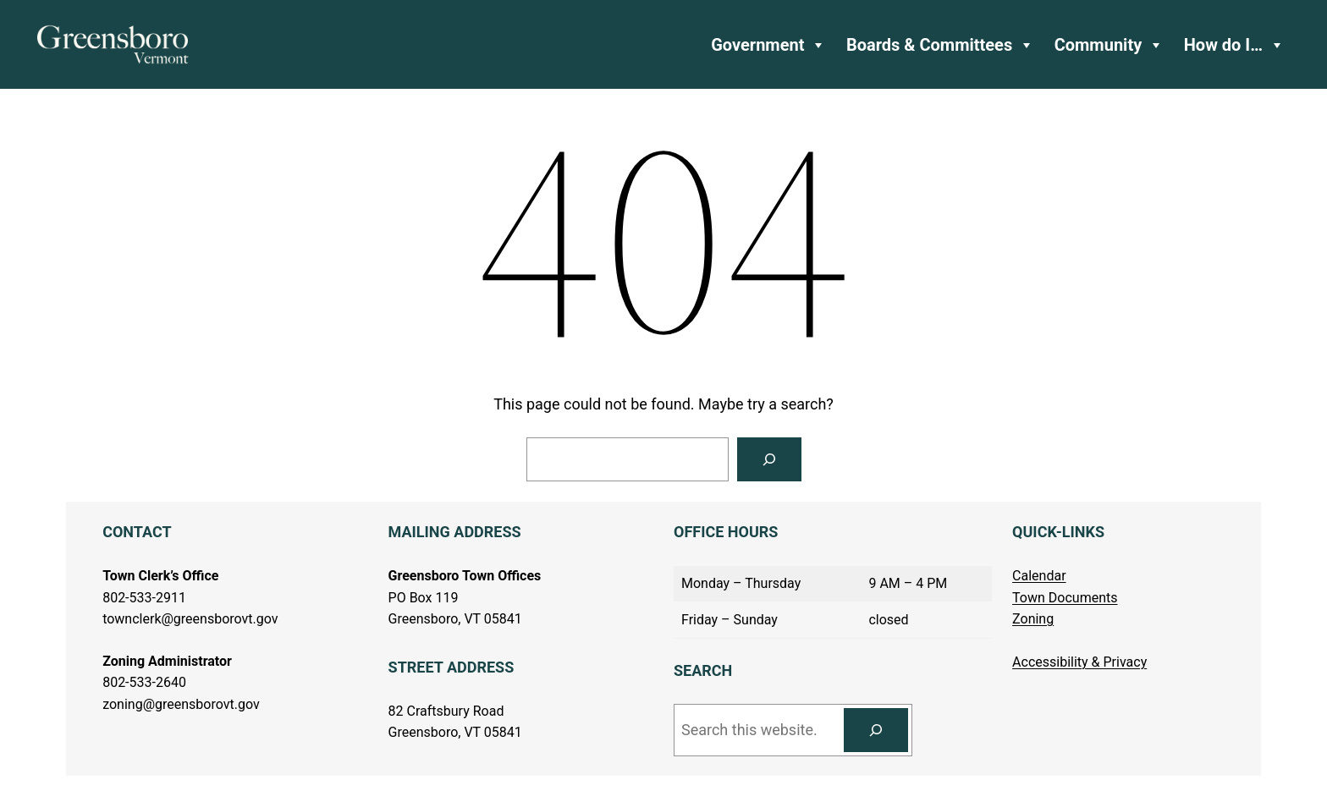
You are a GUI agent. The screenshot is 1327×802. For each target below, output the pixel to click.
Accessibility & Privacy (1079, 662)
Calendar (1038, 576)
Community (1109, 44)
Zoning (1033, 619)
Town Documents (1064, 598)
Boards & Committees (940, 44)
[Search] (769, 459)
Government (768, 44)
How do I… (1234, 44)
